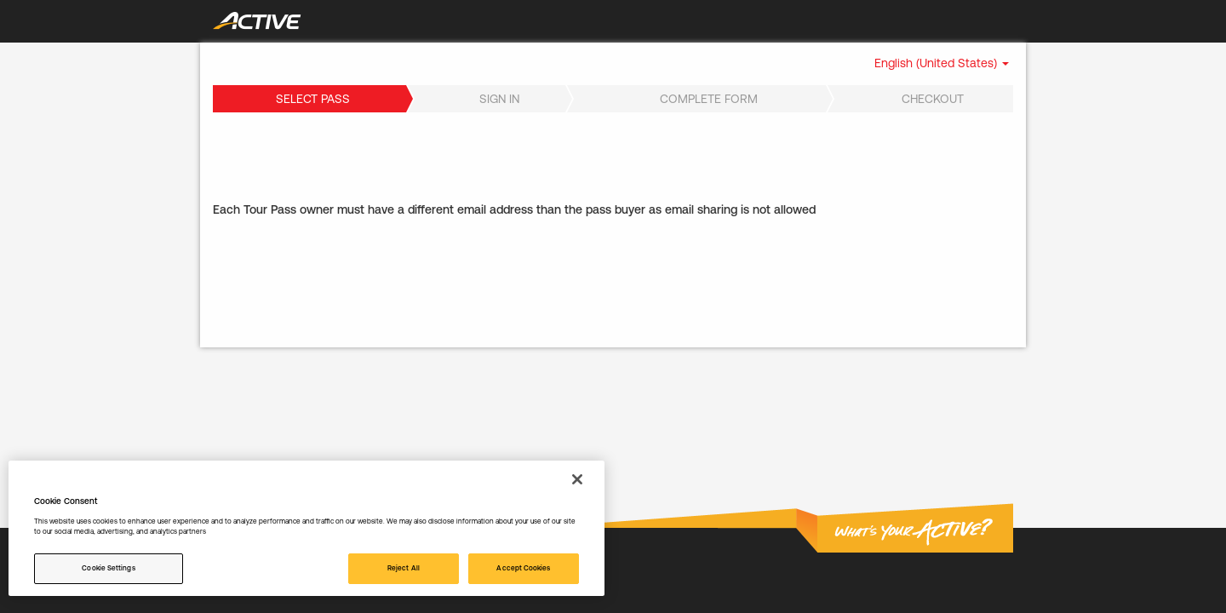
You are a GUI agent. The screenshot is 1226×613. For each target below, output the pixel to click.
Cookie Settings (108, 568)
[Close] (577, 479)
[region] (306, 528)
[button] (941, 63)
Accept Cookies (523, 568)
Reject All (403, 568)
